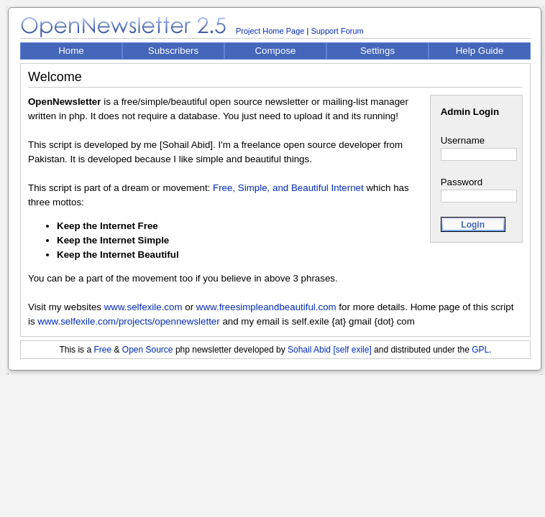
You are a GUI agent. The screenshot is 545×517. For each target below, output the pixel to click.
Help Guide (480, 50)
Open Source (147, 350)
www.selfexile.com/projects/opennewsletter (128, 321)
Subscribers (173, 50)
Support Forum (337, 31)
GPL (480, 350)
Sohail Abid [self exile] (330, 350)
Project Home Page (270, 31)
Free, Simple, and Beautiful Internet (288, 187)
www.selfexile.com (143, 307)
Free (102, 350)
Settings (377, 50)
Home (71, 50)
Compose (275, 50)
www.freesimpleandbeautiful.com (266, 307)
